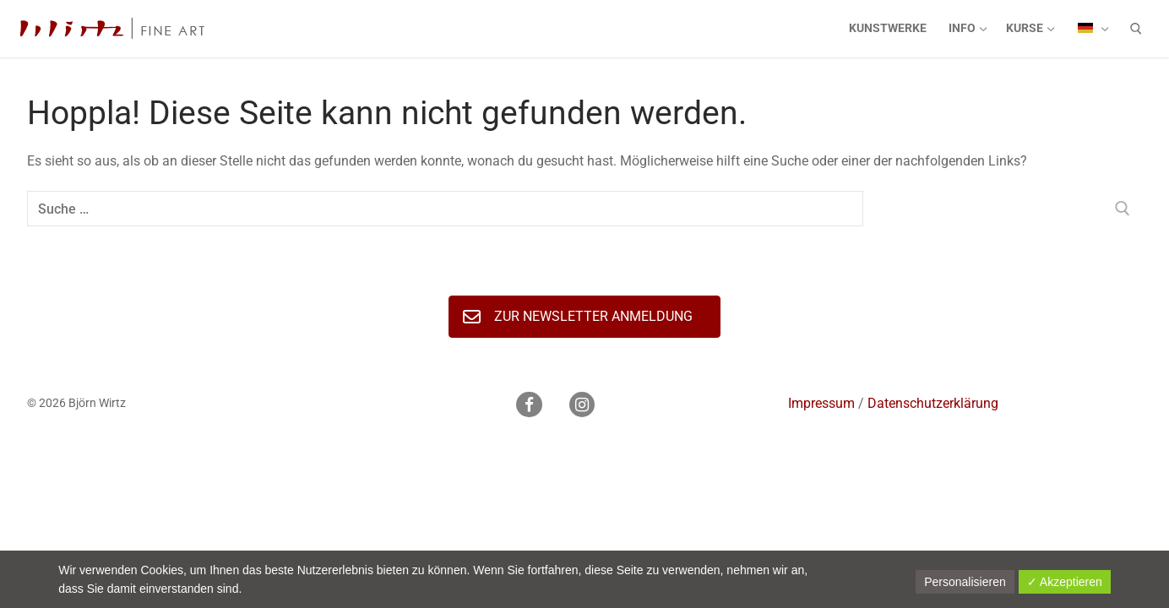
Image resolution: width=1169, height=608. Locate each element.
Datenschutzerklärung (932, 403)
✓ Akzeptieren (1064, 582)
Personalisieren (965, 582)
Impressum (821, 403)
